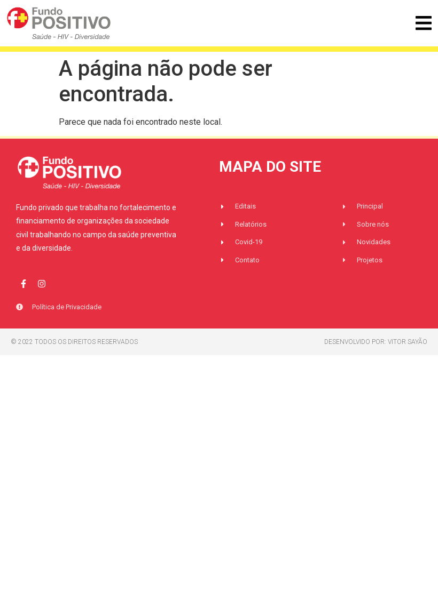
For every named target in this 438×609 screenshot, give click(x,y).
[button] (423, 23)
